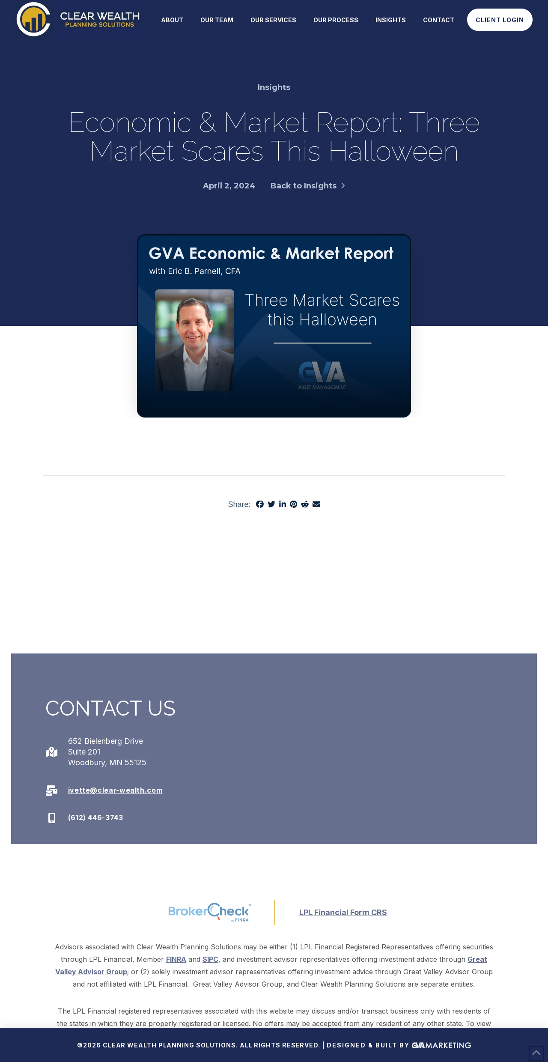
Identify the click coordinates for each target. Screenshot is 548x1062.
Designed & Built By (399, 1045)
